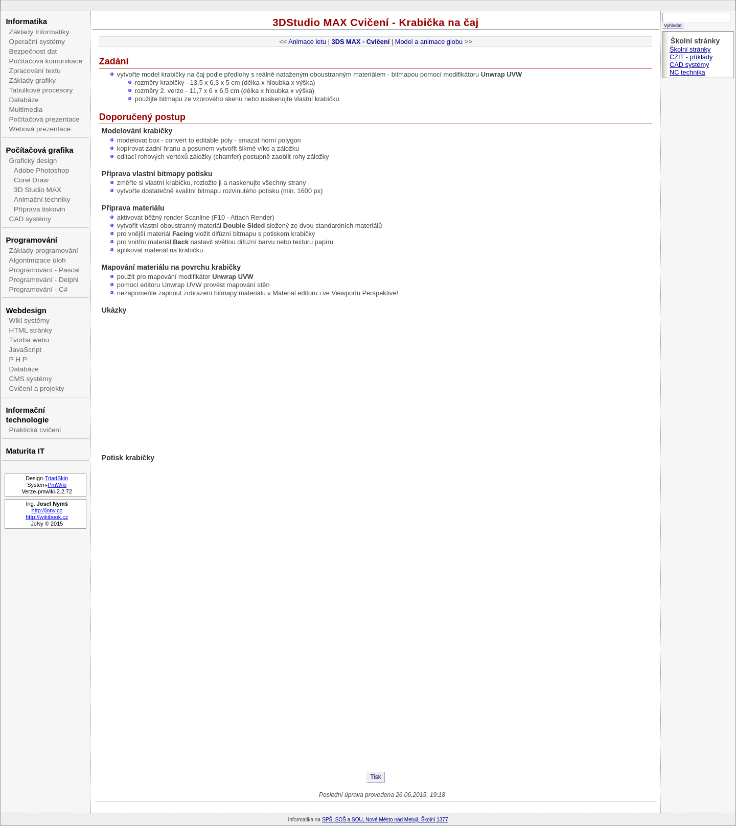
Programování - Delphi (44, 280)
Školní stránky (690, 49)
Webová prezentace (40, 129)
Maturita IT (25, 450)
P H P (18, 359)
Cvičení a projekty (36, 388)
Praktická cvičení (35, 430)
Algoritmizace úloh (37, 260)
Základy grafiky (32, 80)
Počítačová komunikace (46, 61)
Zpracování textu (35, 71)
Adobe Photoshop (41, 170)
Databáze (24, 100)
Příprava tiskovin (39, 209)
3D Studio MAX (37, 190)
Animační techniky (42, 199)
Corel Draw (31, 180)
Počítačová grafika (39, 150)
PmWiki (57, 485)
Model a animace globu (429, 41)
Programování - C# (38, 289)
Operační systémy (37, 41)
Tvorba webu (29, 340)
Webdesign (26, 310)
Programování (31, 239)
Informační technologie (27, 415)
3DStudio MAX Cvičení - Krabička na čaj (375, 22)
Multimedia (26, 109)
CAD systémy (30, 219)
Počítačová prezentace (44, 119)
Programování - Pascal (44, 270)
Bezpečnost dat (33, 51)
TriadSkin (56, 478)
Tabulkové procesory (41, 90)
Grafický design (33, 160)
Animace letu (307, 41)
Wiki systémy (29, 320)
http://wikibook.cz (47, 517)
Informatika (26, 21)
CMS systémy (30, 379)
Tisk (375, 777)
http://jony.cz (47, 510)
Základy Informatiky (39, 32)
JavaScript (25, 349)
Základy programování (43, 250)
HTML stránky (30, 330)
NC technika (687, 72)
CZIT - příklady (691, 57)
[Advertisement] (376, 734)
